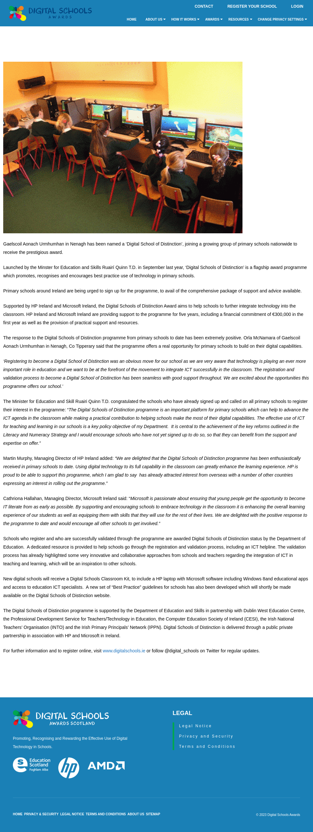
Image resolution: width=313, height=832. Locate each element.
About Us (156, 19)
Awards (214, 19)
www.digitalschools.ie (124, 650)
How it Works (185, 19)
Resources (240, 19)
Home (132, 19)
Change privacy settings (282, 19)
